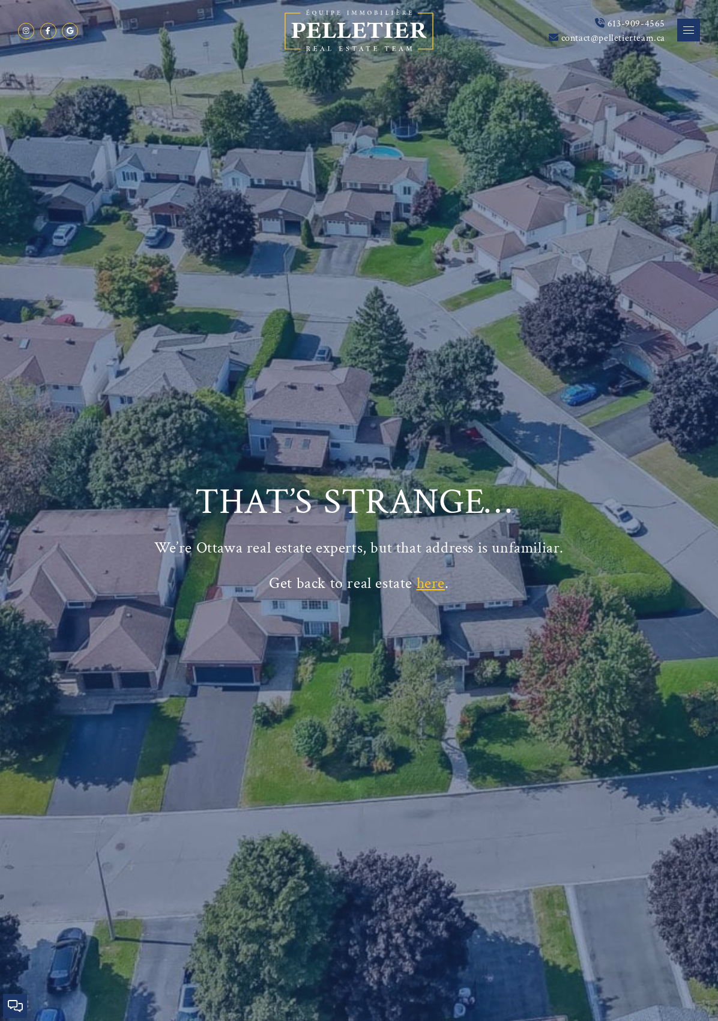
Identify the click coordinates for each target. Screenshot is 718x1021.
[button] (688, 30)
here (431, 582)
